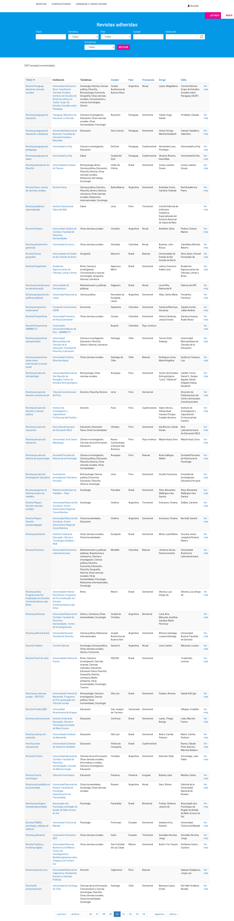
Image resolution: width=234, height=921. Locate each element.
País (103, 31)
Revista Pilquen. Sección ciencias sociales (34, 505)
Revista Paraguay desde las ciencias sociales (35, 89)
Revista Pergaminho (36, 266)
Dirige (162, 80)
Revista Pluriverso (35, 550)
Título (39, 31)
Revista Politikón (34, 645)
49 (110, 914)
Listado (214, 15)
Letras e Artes (69, 272)
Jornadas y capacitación (91, 4)
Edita (183, 80)
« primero (61, 914)
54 (144, 914)
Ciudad (136, 31)
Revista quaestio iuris (36, 870)
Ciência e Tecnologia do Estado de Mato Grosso (64, 725)
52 (130, 914)
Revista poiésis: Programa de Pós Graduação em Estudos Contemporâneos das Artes (38, 598)
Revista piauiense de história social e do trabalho (36, 493)
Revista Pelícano (34, 228)
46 (90, 914)
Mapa (229, 15)
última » (173, 914)
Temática (73, 31)
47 (97, 914)
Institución (171, 31)
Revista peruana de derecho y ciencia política (36, 411)
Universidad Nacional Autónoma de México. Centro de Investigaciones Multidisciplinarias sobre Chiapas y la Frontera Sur (65, 854)
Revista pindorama (35, 534)
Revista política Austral (37, 633)
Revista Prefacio (34, 756)
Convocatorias (61, 4)
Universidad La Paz (62, 146)
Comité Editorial (61, 645)
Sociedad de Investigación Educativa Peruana (65, 477)
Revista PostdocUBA (36, 709)
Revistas (41, 4)
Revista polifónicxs (35, 614)
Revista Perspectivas (36, 316)
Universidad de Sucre (63, 244)
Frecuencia (90, 42)
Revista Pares (60, 187)
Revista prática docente (38, 718)
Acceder (193, 6)
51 (124, 914)
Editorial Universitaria (63, 775)
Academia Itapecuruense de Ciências (62, 269)
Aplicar (123, 47)
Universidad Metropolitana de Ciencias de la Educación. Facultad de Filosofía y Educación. (64, 345)
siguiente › (160, 914)
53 (137, 914)
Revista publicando (35, 835)
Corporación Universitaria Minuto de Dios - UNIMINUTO (64, 328)
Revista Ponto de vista (37, 658)
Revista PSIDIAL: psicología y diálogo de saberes (37, 825)
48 (104, 914)
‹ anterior (75, 914)
